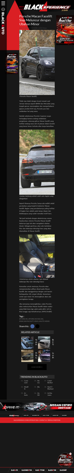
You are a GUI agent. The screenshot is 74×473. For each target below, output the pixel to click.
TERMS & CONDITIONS (53, 420)
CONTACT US (43, 420)
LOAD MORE (37, 367)
